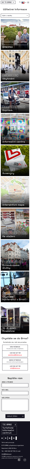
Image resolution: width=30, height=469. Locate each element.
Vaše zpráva (6, 397)
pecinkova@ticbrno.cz (15, 355)
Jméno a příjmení (7, 382)
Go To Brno (7, 2)
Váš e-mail (5, 390)
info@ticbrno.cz (15, 368)
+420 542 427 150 (9, 451)
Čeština (23, 2)
